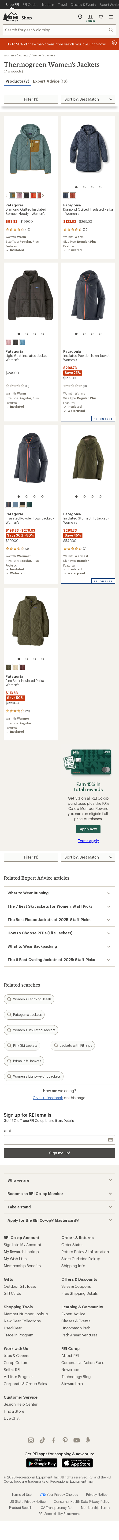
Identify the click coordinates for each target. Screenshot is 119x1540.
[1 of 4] (76, 187)
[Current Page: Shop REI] (12, 4)
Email (7, 1130)
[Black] (22, 195)
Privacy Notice (97, 1494)
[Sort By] (88, 99)
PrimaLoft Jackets (24, 1060)
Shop (27, 17)
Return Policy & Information (85, 1251)
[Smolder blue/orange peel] (8, 504)
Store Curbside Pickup (80, 1258)
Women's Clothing (16, 55)
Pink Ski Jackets (22, 1045)
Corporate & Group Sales (25, 1383)
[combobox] (59, 29)
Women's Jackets (44, 55)
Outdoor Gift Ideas (20, 1286)
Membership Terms (95, 1507)
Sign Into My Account (22, 1244)
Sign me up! (59, 1152)
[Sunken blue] (66, 195)
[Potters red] (36, 195)
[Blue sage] (8, 195)
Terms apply (88, 840)
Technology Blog (76, 1376)
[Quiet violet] (15, 195)
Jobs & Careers (16, 1355)
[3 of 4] (92, 187)
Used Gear (13, 1327)
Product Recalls (21, 1507)
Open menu (111, 17)
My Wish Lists (15, 1258)
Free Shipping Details (79, 1293)
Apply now (88, 828)
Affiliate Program (18, 1376)
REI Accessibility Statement (59, 1513)
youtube (76, 1440)
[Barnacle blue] (15, 504)
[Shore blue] (22, 342)
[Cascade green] (29, 504)
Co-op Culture (16, 1362)
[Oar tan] (22, 504)
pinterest (65, 1440)
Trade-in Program (18, 1334)
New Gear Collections (22, 1320)
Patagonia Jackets (24, 1014)
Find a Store (14, 1410)
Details (69, 1120)
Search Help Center (20, 1403)
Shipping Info (73, 1265)
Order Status (72, 1244)
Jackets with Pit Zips (72, 1045)
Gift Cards (12, 1293)
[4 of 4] (100, 187)
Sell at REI (12, 1369)
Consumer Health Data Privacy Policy (81, 1501)
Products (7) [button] (17, 81)
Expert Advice (73, 1313)
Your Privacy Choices (59, 1494)
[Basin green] (8, 667)
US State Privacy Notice (27, 1501)
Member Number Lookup (26, 1313)
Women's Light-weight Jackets (34, 1076)
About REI (70, 1355)
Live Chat (12, 1418)
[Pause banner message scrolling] (114, 43)
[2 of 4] (84, 187)
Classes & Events (75, 1320)
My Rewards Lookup (21, 1251)
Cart (101, 17)
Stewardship (72, 1383)
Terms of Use (21, 1494)
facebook (53, 1440)
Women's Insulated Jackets (31, 1029)
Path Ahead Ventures (79, 1334)
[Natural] (15, 667)
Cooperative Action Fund (82, 1362)
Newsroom (70, 1369)
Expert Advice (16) (50, 81)
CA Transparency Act (57, 1507)
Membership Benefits (22, 1265)
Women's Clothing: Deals (29, 999)
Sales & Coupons (76, 1286)
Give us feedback (48, 1097)
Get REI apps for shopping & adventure (59, 1453)
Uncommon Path (75, 1327)
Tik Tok (42, 1440)
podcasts (88, 1440)
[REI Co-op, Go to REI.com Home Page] (10, 17)
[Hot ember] (29, 195)
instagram (31, 1440)
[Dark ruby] (22, 667)
